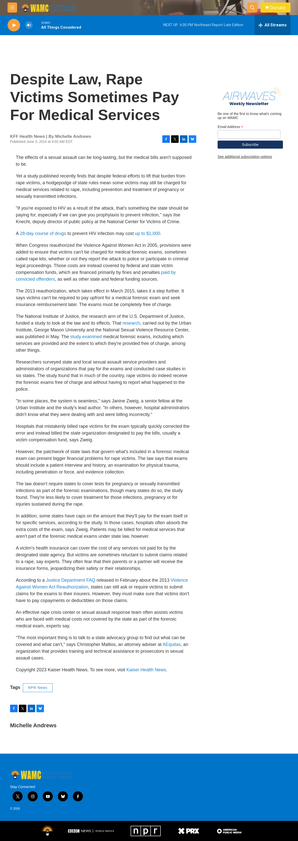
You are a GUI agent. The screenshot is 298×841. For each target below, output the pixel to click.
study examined (86, 336)
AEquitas (172, 644)
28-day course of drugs (43, 233)
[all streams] (272, 25)
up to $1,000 (147, 233)
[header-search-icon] (252, 8)
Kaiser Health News (146, 669)
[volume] (29, 25)
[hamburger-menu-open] (12, 8)
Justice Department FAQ (70, 580)
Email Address (230, 127)
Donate (277, 7)
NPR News (37, 688)
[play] (14, 25)
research (131, 323)
